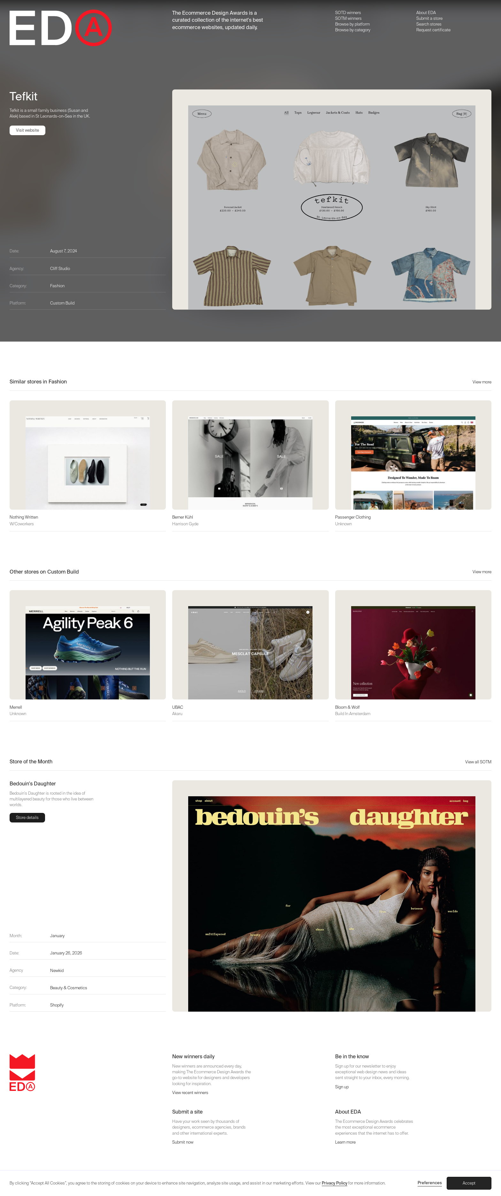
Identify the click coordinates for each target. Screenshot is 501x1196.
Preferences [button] (430, 1182)
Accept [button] (469, 1183)
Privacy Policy (334, 1183)
